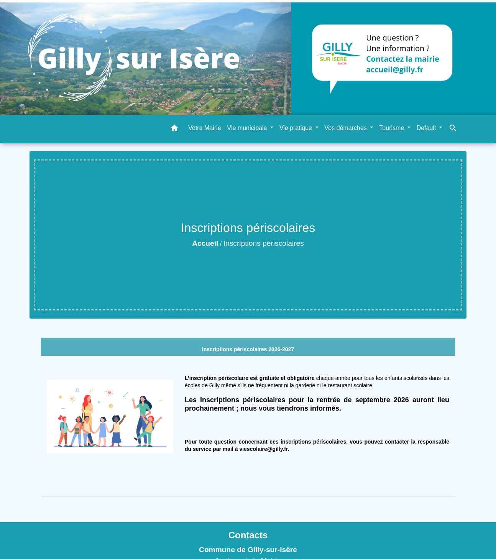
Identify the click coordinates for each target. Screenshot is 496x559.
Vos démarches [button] (347, 128)
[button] (174, 129)
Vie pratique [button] (296, 128)
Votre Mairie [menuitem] (204, 128)
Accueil (205, 243)
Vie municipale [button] (248, 128)
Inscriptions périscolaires (263, 243)
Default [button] (427, 128)
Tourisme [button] (392, 128)
